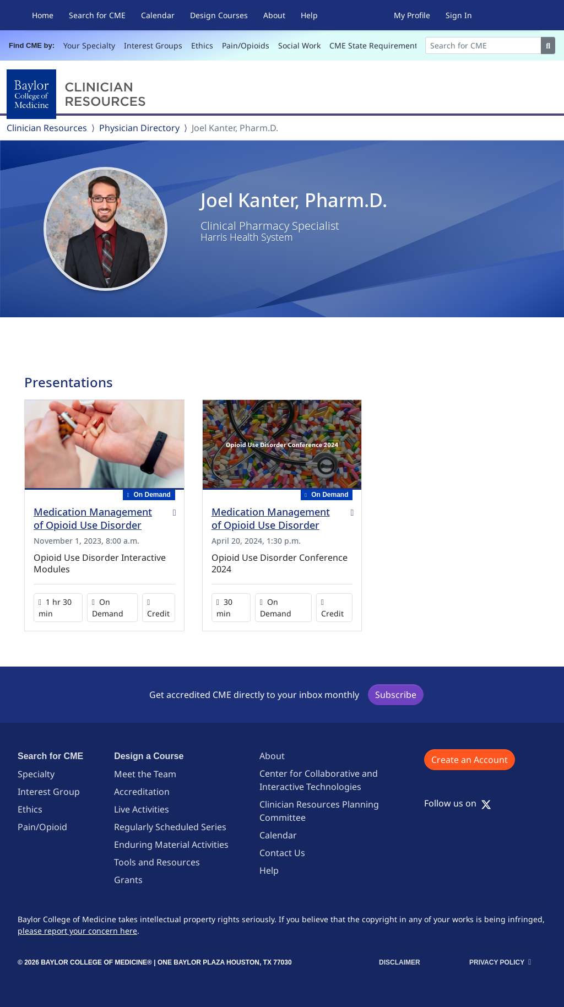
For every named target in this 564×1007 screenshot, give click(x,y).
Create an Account (469, 760)
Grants (128, 880)
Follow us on (457, 803)
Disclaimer (399, 962)
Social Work (299, 45)
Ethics (202, 45)
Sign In (459, 15)
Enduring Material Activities (171, 844)
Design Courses (219, 15)
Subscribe (395, 695)
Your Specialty (89, 45)
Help (309, 15)
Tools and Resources (157, 862)
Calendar (158, 15)
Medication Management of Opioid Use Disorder (93, 518)
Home (42, 15)
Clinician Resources (47, 128)
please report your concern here (77, 930)
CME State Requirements (375, 45)
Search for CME (97, 15)
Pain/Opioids (245, 45)
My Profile (412, 15)
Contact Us (282, 853)
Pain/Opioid (42, 827)
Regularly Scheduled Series (170, 827)
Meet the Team (145, 774)
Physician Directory (139, 128)
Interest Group (49, 792)
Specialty (36, 774)
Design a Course (148, 756)
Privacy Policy (496, 962)
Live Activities (141, 809)
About (274, 15)
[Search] (483, 45)
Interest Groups (153, 45)
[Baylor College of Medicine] (78, 94)
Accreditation (142, 792)
